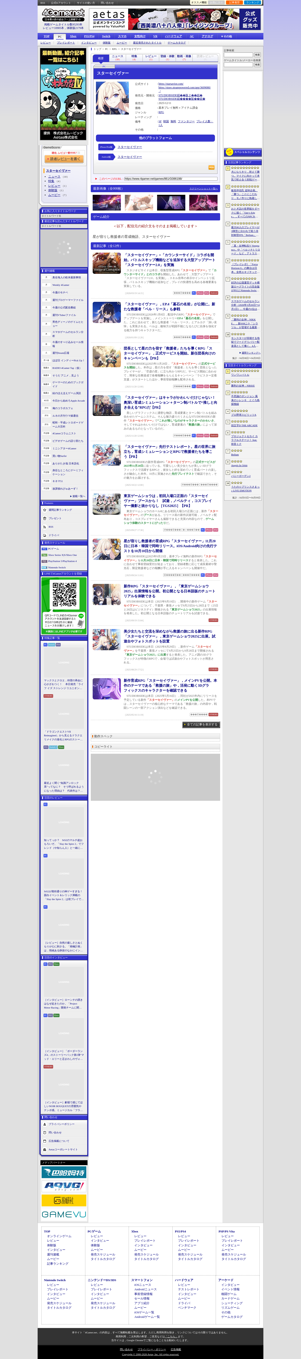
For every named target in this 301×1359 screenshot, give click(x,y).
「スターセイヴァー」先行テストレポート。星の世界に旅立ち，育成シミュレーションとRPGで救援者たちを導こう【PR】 (169, 451)
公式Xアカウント (61, 2)
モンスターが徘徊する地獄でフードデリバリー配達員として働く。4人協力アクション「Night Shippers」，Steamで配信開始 (245, 342)
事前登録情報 (143, 1294)
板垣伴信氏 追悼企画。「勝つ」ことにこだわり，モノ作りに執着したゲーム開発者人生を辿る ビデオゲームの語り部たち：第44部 (246, 194)
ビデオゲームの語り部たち (67, 440)
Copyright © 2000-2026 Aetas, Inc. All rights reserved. (150, 1354)
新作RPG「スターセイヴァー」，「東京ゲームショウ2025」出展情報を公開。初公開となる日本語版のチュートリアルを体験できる (169, 591)
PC (60, 36)
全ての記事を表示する (202, 724)
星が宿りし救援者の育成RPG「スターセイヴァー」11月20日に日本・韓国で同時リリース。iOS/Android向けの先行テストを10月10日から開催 (170, 546)
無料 (173, 121)
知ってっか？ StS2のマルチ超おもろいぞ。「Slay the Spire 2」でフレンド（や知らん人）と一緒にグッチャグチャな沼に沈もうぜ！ (64, 844)
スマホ (122, 36)
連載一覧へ (78, 496)
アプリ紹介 (142, 1303)
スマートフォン (142, 1280)
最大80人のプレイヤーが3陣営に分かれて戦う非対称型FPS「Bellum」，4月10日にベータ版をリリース (245, 231)
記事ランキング (57, 1263)
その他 (225, 1312)
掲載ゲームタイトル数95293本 (63, 24)
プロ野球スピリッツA (243, 414)
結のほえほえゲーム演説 (66, 393)
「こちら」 (171, 1336)
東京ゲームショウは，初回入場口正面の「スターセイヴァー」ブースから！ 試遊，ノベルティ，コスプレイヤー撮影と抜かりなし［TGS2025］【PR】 (168, 501)
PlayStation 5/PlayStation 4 (62, 561)
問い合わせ (107, 2)
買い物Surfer (59, 455)
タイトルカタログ (103, 1259)
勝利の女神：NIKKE (243, 385)
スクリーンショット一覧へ (204, 188)
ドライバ (54, 535)
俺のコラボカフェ (62, 408)
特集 (51, 181)
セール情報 (142, 1298)
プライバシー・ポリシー (152, 1349)
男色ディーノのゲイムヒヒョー (67, 323)
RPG (161, 112)
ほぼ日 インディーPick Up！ (68, 360)
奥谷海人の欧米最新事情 (66, 277)
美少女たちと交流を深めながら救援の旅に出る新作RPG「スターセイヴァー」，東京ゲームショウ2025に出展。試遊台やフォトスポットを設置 (169, 636)
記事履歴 (234, 2)
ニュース (54, 176)
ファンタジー (186, 121)
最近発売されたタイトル (147, 42)
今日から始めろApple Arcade (68, 400)
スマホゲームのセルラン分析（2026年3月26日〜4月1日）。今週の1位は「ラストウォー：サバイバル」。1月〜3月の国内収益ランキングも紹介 (245, 305)
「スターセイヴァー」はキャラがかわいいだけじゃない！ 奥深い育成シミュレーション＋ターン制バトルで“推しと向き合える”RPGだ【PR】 (171, 402)
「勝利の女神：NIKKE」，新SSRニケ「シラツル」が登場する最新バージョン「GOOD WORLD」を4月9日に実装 (245, 323)
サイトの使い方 (86, 2)
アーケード (226, 1280)
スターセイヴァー (130, 147)
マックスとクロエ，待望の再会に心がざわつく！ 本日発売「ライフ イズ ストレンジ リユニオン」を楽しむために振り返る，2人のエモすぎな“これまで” (63, 684)
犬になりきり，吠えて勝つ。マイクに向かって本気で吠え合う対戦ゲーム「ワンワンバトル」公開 (245, 176)
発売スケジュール (103, 1254)
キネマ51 (57, 481)
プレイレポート (66, 42)
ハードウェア (173, 36)
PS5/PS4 (89, 36)
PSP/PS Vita (226, 1231)
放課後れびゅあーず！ (65, 488)
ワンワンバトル (240, 374)
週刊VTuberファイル (64, 315)
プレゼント (55, 518)
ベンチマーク (187, 1307)
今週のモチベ (60, 292)
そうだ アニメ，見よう (65, 375)
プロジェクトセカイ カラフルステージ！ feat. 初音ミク (244, 440)
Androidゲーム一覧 (147, 1317)
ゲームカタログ (177, 42)
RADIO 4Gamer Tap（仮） (67, 368)
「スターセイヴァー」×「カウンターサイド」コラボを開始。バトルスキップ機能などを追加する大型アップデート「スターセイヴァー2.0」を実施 (169, 260)
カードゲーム (230, 1298)
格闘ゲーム (229, 1294)
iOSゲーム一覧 (144, 1312)
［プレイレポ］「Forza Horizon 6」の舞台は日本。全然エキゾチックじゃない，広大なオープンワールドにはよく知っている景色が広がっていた (245, 268)
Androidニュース (145, 1289)
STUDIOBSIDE (167, 95)
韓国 (166, 121)
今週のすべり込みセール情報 (67, 344)
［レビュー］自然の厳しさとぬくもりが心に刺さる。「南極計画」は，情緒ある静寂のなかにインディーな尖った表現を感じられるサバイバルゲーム (63, 946)
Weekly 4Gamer (60, 284)
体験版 (107, 42)
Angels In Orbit (239, 465)
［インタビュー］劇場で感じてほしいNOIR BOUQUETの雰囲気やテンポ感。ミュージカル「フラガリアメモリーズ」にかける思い (63, 1106)
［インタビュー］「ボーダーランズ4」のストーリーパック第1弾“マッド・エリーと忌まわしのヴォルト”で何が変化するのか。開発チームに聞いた (64, 1055)
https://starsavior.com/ (170, 83)
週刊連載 (53, 1254)
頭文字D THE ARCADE (244, 425)
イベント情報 (230, 1289)
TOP (46, 36)
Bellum (235, 454)
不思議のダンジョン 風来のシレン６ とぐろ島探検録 (245, 400)
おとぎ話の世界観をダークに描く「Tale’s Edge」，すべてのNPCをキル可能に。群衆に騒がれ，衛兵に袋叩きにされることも (245, 213)
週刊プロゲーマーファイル (67, 300)
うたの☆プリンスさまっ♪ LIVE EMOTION (245, 488)
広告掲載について (59, 1141)
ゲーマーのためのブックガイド (67, 384)
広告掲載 (176, 1349)
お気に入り (216, 2)
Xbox (73, 36)
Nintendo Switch (57, 567)
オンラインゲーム (59, 1236)
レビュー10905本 (53, 28)
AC (192, 36)
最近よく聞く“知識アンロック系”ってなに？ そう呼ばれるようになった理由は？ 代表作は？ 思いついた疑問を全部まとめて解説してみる (64, 787)
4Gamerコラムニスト (64, 433)
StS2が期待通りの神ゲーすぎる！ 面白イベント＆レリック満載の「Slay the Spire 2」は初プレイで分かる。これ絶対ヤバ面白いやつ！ (64, 895)
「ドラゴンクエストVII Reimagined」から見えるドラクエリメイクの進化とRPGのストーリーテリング (63, 735)
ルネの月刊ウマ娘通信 (65, 415)
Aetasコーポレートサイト (63, 1149)
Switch (106, 36)
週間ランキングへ (251, 352)
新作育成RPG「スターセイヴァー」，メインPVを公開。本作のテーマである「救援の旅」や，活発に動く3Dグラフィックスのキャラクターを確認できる (170, 685)
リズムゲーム (230, 1307)
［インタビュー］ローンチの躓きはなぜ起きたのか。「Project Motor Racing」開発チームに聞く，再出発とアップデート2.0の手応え (63, 1004)
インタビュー (89, 42)
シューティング (232, 1303)
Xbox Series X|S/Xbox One (62, 555)
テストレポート (188, 1289)
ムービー (122, 42)
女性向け (140, 36)
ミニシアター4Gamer (64, 448)
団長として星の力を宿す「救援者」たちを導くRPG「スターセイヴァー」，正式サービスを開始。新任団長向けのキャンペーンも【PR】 (169, 353)
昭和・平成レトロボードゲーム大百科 (67, 424)
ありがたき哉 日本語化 (65, 463)
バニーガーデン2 (241, 475)
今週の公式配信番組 (64, 307)
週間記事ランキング (60, 509)
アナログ (207, 36)
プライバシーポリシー (62, 1124)
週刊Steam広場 (60, 352)
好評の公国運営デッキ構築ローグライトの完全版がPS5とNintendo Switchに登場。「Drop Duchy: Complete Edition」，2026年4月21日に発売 (245, 286)
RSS (42, 2)
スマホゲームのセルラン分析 (67, 334)
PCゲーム (53, 548)
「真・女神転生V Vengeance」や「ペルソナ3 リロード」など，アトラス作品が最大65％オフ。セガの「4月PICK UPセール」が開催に (245, 249)
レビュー (45, 42)
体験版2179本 (75, 28)
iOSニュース (142, 1285)
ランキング (252, 2)
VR (155, 36)
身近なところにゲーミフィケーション (67, 472)
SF (160, 121)
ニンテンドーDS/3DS (102, 1280)
